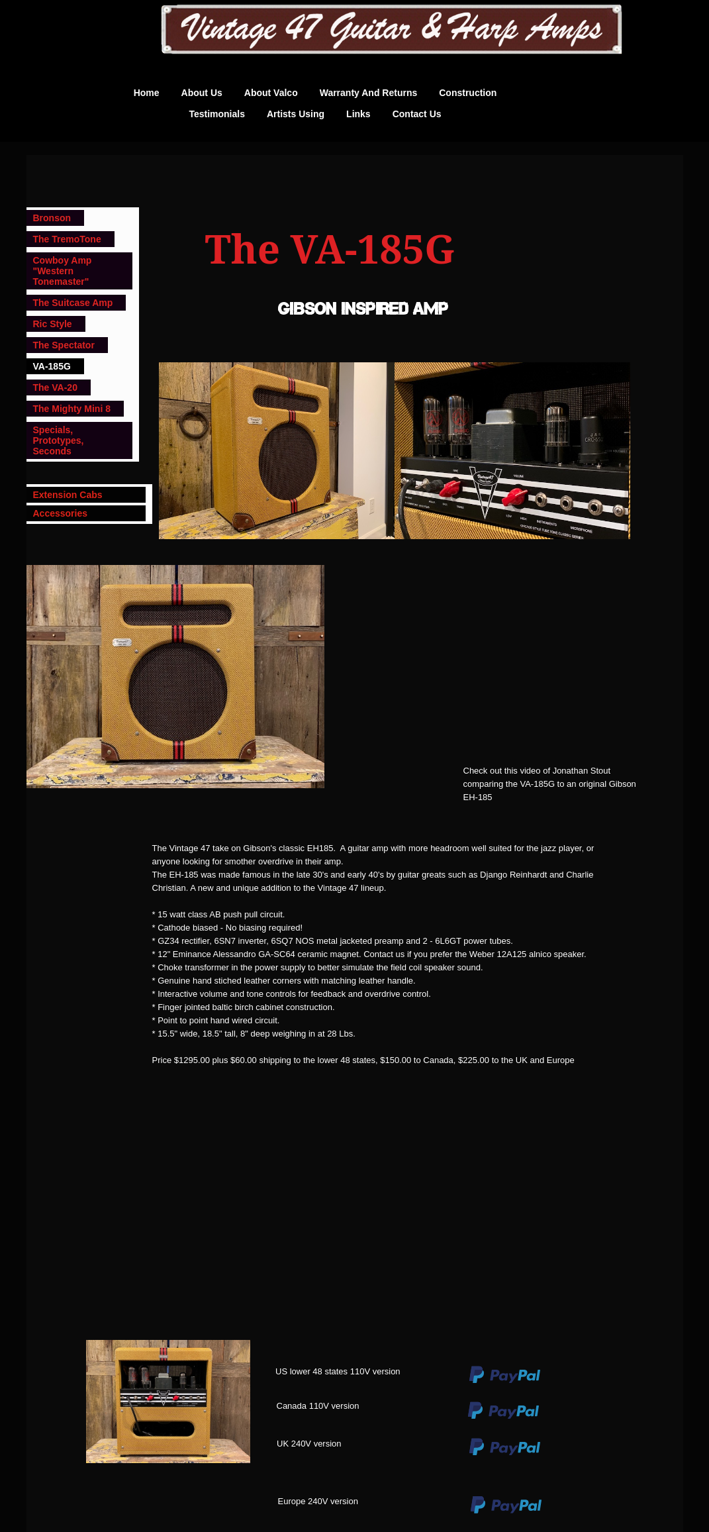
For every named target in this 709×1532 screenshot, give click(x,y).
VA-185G (52, 366)
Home (147, 92)
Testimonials (217, 114)
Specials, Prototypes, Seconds (58, 440)
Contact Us (417, 114)
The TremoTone (67, 239)
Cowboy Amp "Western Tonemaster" (62, 271)
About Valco (271, 92)
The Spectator (64, 345)
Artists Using (295, 114)
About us (201, 92)
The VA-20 (55, 387)
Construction (467, 92)
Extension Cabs (68, 494)
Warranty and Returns (369, 92)
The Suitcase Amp (73, 302)
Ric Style (52, 324)
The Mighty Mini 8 (72, 408)
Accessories (60, 513)
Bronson (52, 218)
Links (358, 114)
